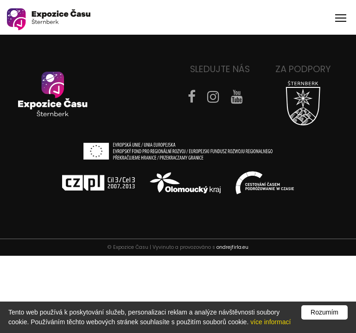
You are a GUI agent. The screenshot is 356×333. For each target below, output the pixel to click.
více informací (270, 322)
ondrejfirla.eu (232, 247)
